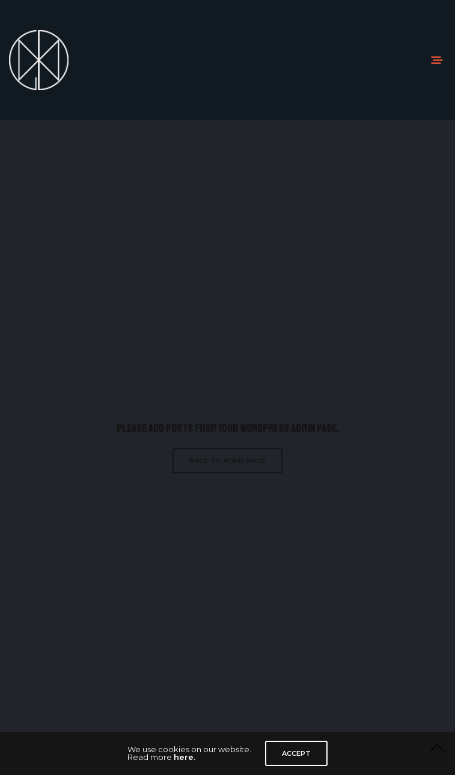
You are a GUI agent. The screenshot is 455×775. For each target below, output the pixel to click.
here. (184, 757)
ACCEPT (296, 753)
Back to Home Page (227, 461)
